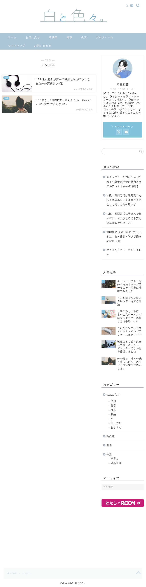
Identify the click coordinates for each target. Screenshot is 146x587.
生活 (84, 37)
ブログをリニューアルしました (124, 252)
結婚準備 (116, 463)
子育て (115, 458)
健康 (69, 37)
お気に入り (33, 37)
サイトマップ (16, 45)
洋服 (113, 401)
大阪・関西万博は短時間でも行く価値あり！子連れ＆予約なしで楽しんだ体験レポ (124, 200)
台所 (113, 410)
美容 (113, 405)
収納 (113, 414)
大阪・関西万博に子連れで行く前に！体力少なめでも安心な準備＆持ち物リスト (124, 218)
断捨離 (53, 37)
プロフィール (104, 37)
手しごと (116, 423)
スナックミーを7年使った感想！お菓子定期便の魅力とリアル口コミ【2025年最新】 (124, 182)
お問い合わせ (42, 45)
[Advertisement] (124, 537)
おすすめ (116, 427)
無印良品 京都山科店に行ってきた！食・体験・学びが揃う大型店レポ (124, 237)
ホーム (12, 37)
